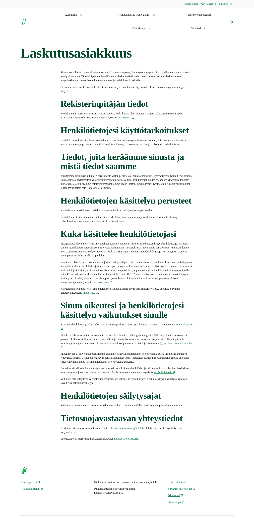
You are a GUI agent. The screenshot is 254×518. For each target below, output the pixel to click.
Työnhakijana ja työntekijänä (130, 14)
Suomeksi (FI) (191, 4)
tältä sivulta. (126, 104)
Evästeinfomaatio (177, 468)
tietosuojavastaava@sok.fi (128, 414)
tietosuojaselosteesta (126, 425)
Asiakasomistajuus (32, 475)
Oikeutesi (214, 14)
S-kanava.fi (175, 481)
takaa (108, 268)
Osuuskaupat (191, 14)
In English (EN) (226, 4)
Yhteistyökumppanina (168, 14)
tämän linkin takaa (165, 358)
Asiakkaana (98, 14)
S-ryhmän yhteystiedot (181, 475)
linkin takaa (90, 279)
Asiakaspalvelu (30, 468)
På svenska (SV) (208, 4)
